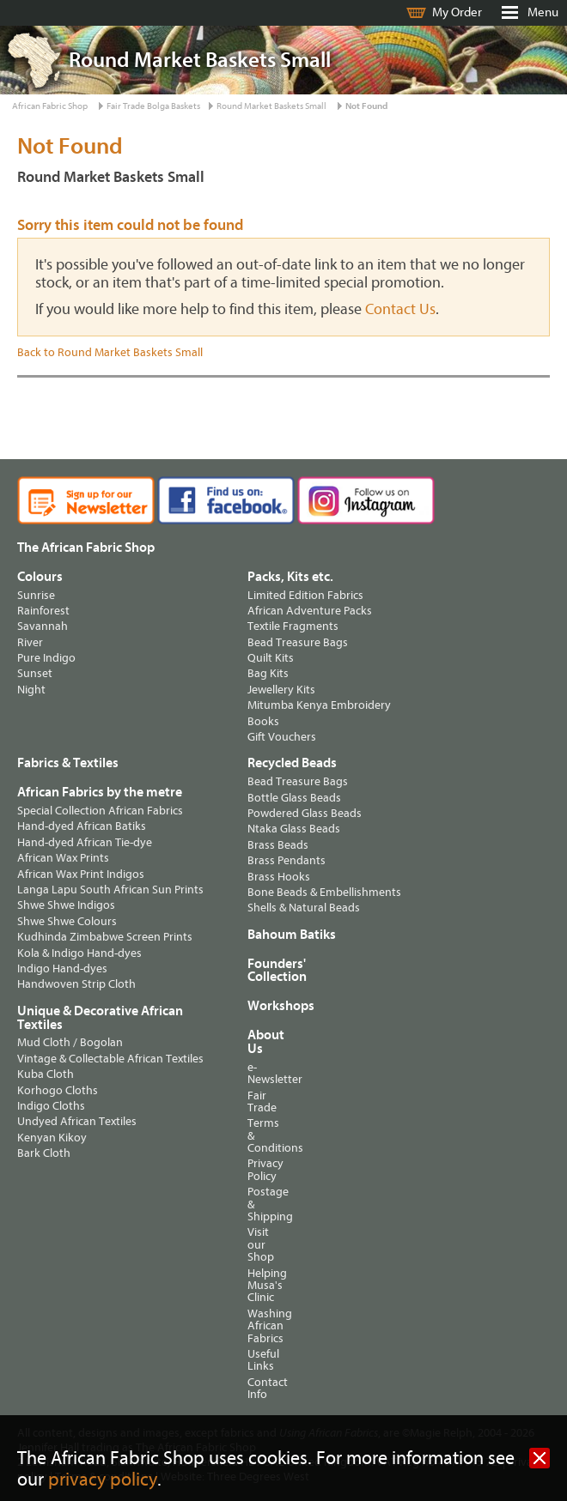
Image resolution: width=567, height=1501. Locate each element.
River (30, 642)
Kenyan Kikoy (52, 1137)
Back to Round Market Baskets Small (110, 352)
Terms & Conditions (254, 1135)
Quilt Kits (270, 658)
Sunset (34, 673)
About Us (254, 1041)
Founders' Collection (277, 970)
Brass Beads (277, 845)
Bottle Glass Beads (294, 797)
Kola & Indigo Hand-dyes (79, 953)
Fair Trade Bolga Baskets (153, 106)
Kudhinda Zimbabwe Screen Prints (104, 936)
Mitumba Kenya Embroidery (319, 705)
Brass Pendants (286, 860)
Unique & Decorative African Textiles (100, 1017)
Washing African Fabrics (254, 1326)
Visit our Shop (254, 1244)
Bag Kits (268, 673)
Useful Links (254, 1360)
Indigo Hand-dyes (62, 968)
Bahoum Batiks (291, 934)
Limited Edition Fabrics (305, 595)
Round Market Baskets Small (271, 106)
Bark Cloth (43, 1153)
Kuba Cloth (45, 1074)
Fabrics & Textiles (68, 763)
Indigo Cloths (51, 1106)
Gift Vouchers (281, 736)
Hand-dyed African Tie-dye (84, 842)
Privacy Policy (254, 1169)
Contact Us (400, 309)
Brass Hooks (278, 876)
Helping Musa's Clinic (254, 1285)
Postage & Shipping (254, 1204)
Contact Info (254, 1388)
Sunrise (36, 595)
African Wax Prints (63, 857)
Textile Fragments (292, 626)
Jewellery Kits (281, 689)
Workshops (264, 1006)
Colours (40, 576)
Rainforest (43, 610)
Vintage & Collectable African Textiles (110, 1058)
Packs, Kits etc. (290, 576)
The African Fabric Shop (86, 547)
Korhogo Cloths (57, 1090)
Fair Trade (254, 1101)
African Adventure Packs (309, 610)
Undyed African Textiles (77, 1121)
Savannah (42, 626)
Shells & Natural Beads (303, 907)
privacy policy (102, 1480)
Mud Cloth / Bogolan (70, 1042)
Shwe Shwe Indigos (66, 905)
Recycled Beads (292, 763)
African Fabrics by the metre (99, 792)
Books (263, 721)
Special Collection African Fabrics (100, 810)
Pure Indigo (46, 658)
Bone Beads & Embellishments (324, 892)
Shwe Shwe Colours (67, 921)
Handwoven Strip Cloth (76, 984)
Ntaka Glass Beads (293, 828)
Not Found (366, 106)
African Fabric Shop (50, 106)
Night (31, 689)
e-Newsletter (254, 1073)
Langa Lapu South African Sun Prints (110, 889)
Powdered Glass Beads (304, 813)
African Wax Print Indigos (80, 874)
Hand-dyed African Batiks (81, 826)
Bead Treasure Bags (297, 642)
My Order (457, 12)
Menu (542, 12)
